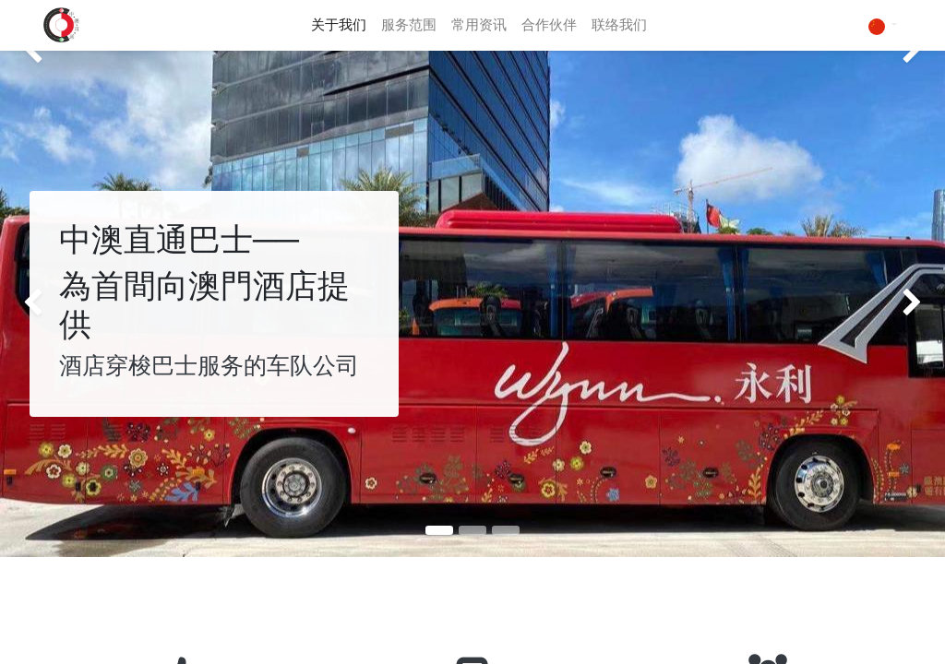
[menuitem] (339, 25)
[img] (38, 304)
